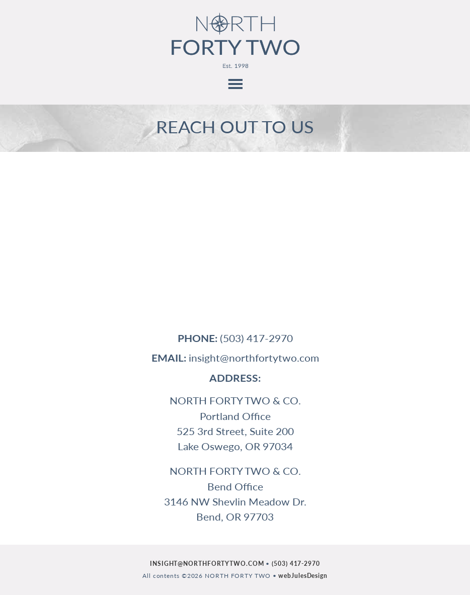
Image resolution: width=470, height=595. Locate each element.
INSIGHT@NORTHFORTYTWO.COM (207, 563)
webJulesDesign (303, 575)
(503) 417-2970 (296, 563)
